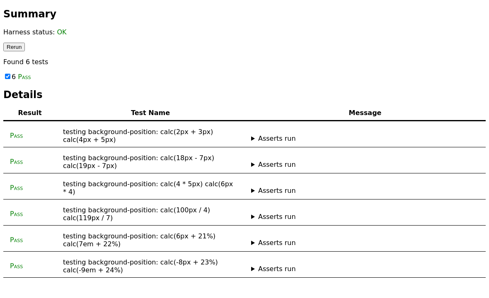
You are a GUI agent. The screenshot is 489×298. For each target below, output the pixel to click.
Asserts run (277, 138)
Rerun (14, 47)
